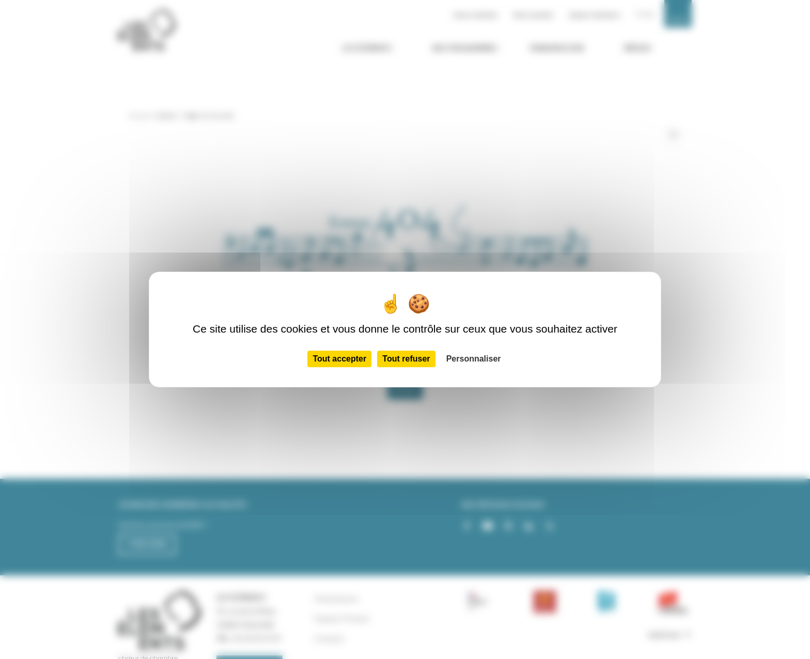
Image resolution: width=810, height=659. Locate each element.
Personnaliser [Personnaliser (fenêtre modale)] (473, 358)
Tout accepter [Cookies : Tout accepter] (339, 358)
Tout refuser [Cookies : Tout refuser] (406, 358)
